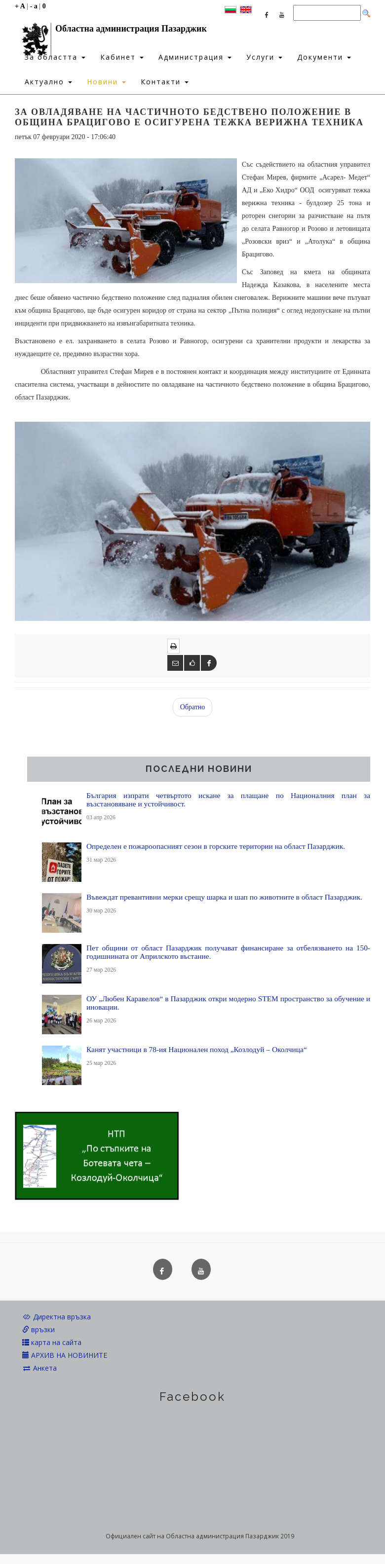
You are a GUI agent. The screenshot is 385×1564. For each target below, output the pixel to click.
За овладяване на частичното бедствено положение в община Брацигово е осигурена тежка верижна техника (189, 117)
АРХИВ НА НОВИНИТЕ (64, 1355)
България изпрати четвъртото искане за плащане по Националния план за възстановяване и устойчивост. (228, 799)
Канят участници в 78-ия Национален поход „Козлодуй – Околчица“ (196, 1049)
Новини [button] (106, 81)
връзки (38, 1329)
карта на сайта (51, 1342)
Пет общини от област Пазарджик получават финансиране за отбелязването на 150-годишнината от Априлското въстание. (228, 952)
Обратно (192, 707)
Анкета (39, 1368)
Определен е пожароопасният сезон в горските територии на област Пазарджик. (215, 846)
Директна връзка (56, 1316)
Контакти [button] (165, 81)
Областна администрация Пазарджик (111, 31)
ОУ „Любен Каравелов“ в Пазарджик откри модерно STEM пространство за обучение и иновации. (228, 1002)
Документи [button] (324, 57)
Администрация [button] (194, 57)
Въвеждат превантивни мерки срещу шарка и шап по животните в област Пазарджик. (224, 897)
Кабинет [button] (122, 57)
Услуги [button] (264, 57)
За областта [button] (55, 57)
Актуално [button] (48, 81)
